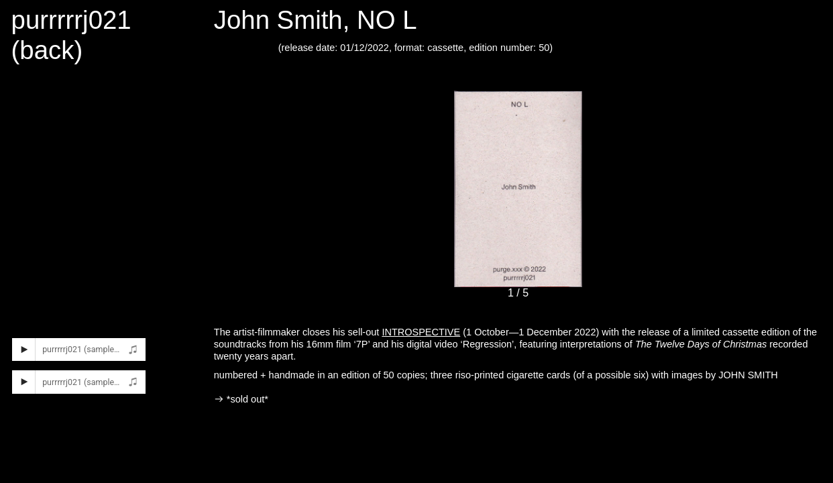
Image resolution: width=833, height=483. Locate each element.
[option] (518, 206)
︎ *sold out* (241, 399)
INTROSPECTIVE (421, 332)
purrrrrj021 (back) (71, 34)
